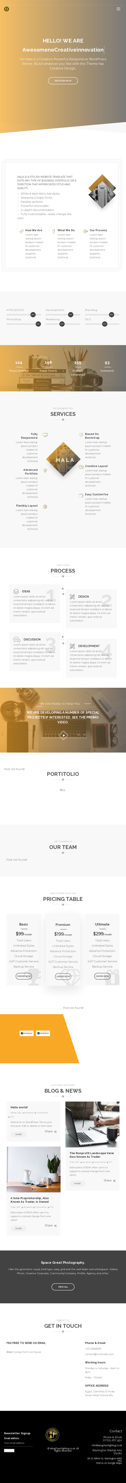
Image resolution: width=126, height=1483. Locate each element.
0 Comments (99, 1162)
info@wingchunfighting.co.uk (107, 1445)
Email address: (18, 1442)
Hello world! (19, 1107)
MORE (16, 1134)
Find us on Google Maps (109, 1463)
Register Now (59, 80)
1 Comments (42, 1113)
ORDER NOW (24, 976)
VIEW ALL (60, 1286)
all (62, 789)
